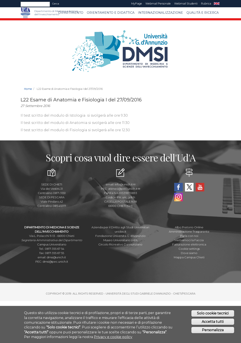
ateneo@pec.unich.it (124, 188)
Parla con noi (189, 236)
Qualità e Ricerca (202, 13)
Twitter (189, 187)
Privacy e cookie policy (113, 339)
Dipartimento (70, 13)
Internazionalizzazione (160, 13)
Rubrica (206, 3)
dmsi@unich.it (56, 257)
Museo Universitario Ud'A (120, 240)
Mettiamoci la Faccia (189, 240)
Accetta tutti (213, 324)
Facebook (178, 187)
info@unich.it (125, 184)
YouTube (200, 187)
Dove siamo (189, 253)
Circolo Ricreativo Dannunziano (120, 244)
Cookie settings (189, 248)
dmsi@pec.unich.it (55, 261)
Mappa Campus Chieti (189, 257)
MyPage (136, 3)
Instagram (178, 197)
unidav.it (120, 231)
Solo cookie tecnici (213, 316)
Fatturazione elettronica (189, 244)
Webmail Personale (158, 3)
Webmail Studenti (186, 3)
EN (216, 3)
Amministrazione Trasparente (189, 231)
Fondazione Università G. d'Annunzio (120, 236)
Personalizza (213, 332)
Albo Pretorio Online (189, 227)
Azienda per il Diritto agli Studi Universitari (120, 227)
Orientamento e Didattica (110, 13)
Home (28, 88)
